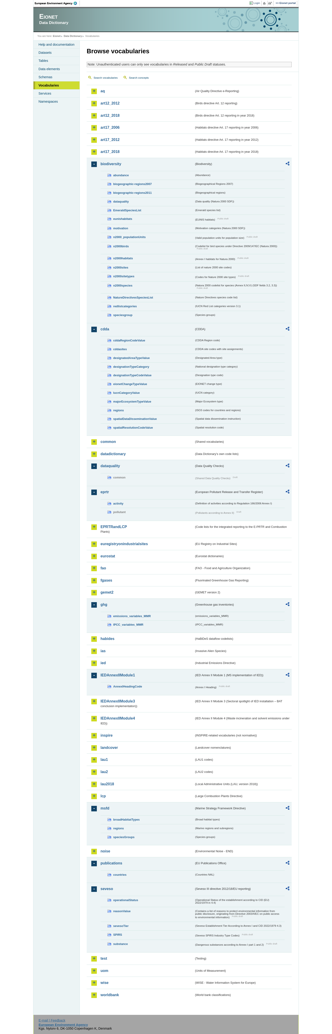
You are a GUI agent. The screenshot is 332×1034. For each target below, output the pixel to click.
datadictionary (113, 454)
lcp (103, 796)
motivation (120, 228)
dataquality (121, 201)
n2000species (122, 285)
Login (257, 3)
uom (104, 971)
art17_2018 (110, 152)
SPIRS (117, 934)
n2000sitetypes (123, 276)
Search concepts (139, 77)
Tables (43, 61)
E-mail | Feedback (52, 1020)
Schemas (45, 77)
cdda (105, 329)
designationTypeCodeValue (132, 375)
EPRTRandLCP (114, 527)
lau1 (104, 760)
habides (107, 639)
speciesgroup (122, 315)
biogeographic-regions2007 (132, 184)
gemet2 (107, 592)
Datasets (45, 52)
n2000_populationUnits (129, 237)
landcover (109, 748)
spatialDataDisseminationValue (135, 419)
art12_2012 (110, 103)
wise (105, 983)
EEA (57, 3)
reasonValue (121, 911)
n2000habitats (123, 258)
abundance (121, 175)
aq (103, 91)
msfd (105, 808)
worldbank (110, 995)
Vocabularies (49, 85)
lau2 (104, 772)
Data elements (49, 69)
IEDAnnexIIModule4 (118, 718)
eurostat (108, 556)
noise (105, 851)
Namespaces (48, 101)
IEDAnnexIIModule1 (118, 675)
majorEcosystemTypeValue (132, 401)
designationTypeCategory (131, 366)
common (108, 442)
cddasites (120, 349)
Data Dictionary (73, 36)
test (104, 958)
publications (111, 863)
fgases (106, 580)
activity (118, 503)
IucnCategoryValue (126, 392)
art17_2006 (110, 127)
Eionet (56, 36)
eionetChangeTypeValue (130, 384)
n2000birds (121, 246)
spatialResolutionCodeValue (133, 427)
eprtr (105, 492)
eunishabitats (122, 219)
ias (103, 651)
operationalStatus (125, 900)
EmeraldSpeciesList (127, 210)
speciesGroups (123, 837)
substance (120, 944)
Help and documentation (56, 44)
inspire (107, 735)
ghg (104, 605)
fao (103, 568)
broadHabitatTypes (126, 819)
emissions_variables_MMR (132, 616)
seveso (107, 889)
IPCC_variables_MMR (128, 624)
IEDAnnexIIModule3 (118, 701)
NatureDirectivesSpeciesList (133, 297)
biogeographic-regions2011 (132, 192)
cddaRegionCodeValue (129, 340)
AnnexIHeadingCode (127, 686)
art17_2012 (110, 140)
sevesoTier (121, 926)
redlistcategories (125, 306)
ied (103, 663)
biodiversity (111, 164)
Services (45, 93)
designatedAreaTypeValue (131, 358)
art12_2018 (110, 115)
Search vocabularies (106, 77)
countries (120, 874)
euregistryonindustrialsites (124, 544)
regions (118, 410)
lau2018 (107, 784)
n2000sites (120, 267)
